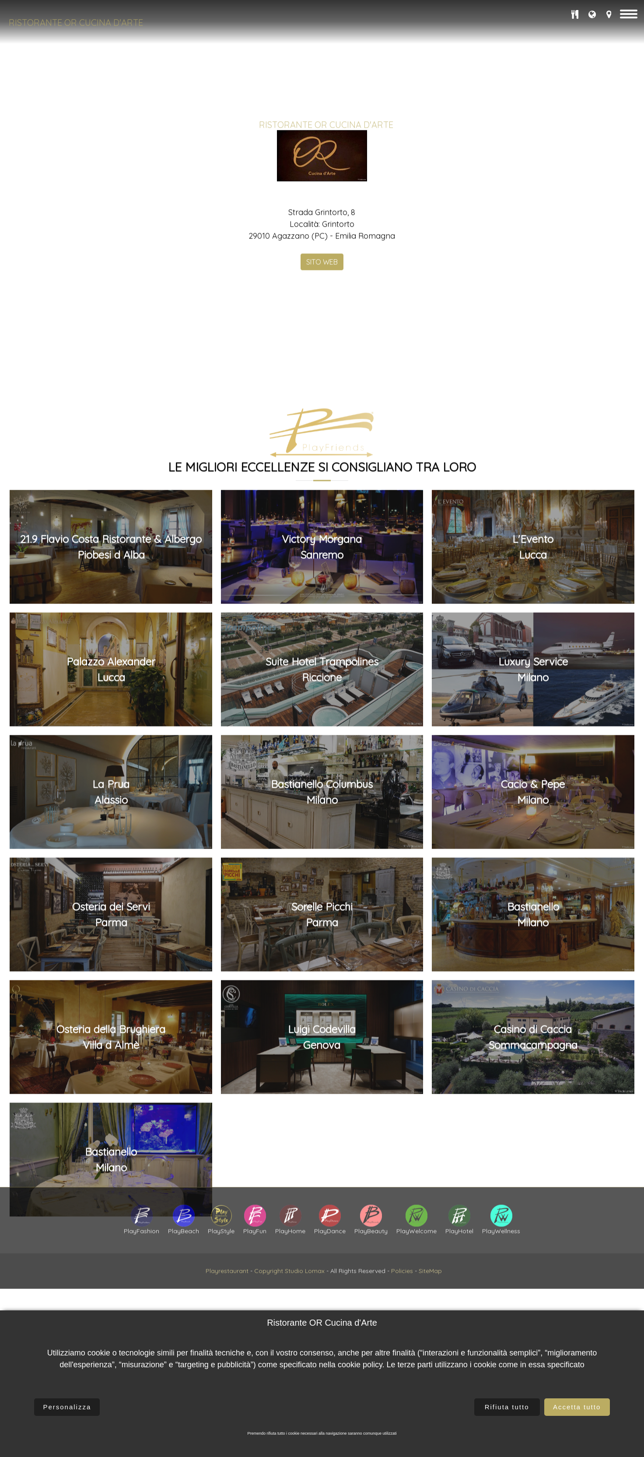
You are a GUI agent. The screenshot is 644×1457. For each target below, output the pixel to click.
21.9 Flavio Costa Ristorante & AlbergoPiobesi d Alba (111, 962)
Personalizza (67, 1407)
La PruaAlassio (111, 1208)
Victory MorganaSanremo (322, 962)
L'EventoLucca (532, 962)
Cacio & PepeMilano (533, 1208)
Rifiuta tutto (507, 1407)
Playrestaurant (227, 1309)
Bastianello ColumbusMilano (322, 1208)
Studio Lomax (305, 1309)
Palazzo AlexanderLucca (110, 1085)
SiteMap (430, 1309)
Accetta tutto (577, 1407)
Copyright (268, 1309)
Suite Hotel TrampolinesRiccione (322, 1085)
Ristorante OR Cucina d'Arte (76, 22)
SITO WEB (322, 341)
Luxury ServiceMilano (533, 1085)
